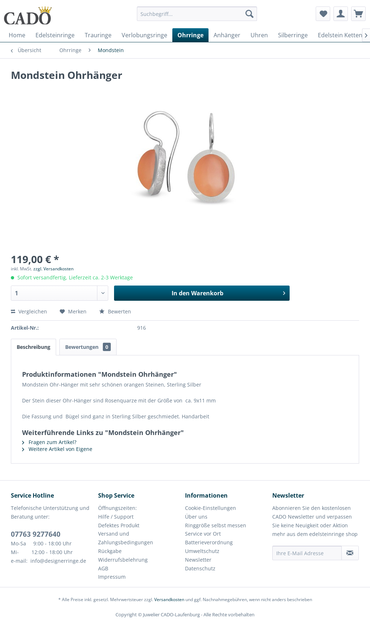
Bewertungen (88, 347)
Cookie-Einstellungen (210, 507)
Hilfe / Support (116, 516)
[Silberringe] (293, 35)
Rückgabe (110, 551)
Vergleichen (29, 311)
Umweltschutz (202, 551)
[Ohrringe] (190, 35)
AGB (103, 568)
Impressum (112, 576)
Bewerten (115, 311)
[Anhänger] (227, 35)
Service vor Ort (203, 533)
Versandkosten (169, 599)
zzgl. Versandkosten (53, 269)
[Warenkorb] (358, 14)
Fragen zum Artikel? (49, 442)
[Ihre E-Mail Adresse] (307, 553)
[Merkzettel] (323, 14)
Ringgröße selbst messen (215, 525)
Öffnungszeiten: (117, 507)
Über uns (196, 516)
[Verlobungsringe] (144, 35)
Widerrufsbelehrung (123, 559)
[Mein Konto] (340, 14)
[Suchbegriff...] (197, 14)
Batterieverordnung (209, 542)
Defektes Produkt (118, 525)
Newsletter (198, 559)
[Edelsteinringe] (55, 35)
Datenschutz (200, 568)
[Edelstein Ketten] (340, 35)
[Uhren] (259, 35)
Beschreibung (33, 346)
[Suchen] (249, 14)
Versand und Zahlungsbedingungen (125, 538)
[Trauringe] (98, 35)
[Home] (17, 35)
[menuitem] (197, 17)
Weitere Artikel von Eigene (57, 448)
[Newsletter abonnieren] (350, 553)
